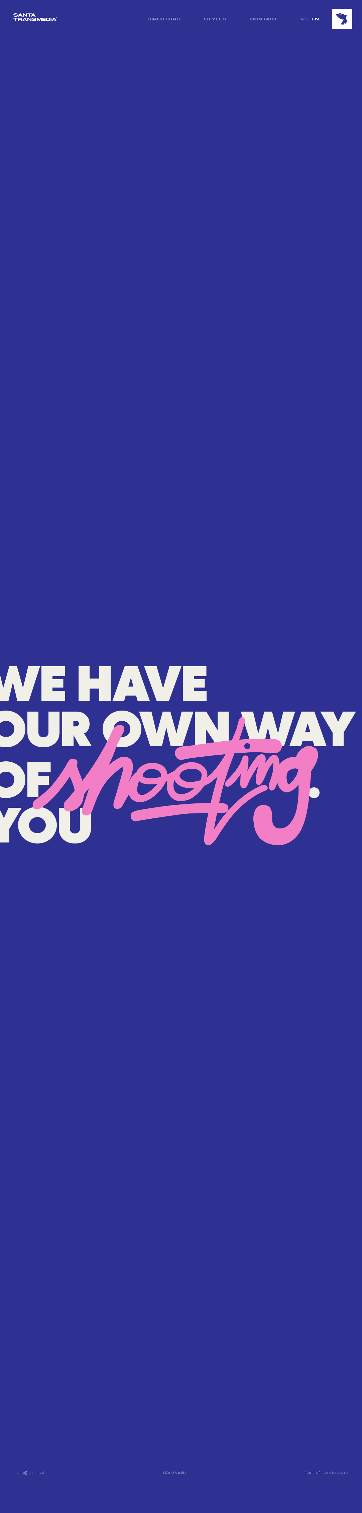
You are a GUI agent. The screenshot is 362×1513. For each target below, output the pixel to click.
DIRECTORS (163, 18)
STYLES (215, 18)
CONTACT (263, 18)
